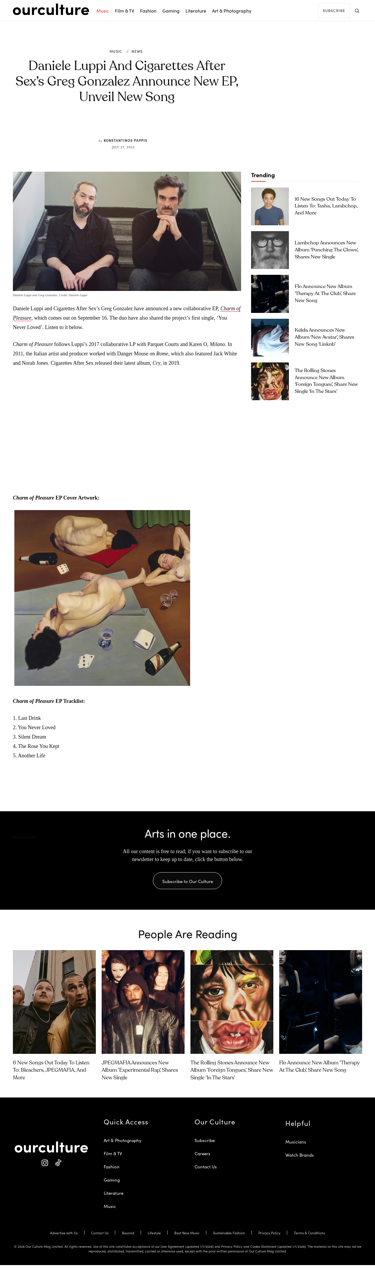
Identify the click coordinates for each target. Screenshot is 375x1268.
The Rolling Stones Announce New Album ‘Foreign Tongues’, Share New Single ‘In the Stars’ (231, 1073)
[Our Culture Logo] (51, 9)
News (137, 51)
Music (116, 51)
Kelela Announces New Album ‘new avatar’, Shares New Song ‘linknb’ (324, 337)
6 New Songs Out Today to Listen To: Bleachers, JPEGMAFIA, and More (51, 1073)
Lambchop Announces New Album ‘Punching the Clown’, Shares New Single (327, 250)
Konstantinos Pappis (125, 140)
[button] (356, 10)
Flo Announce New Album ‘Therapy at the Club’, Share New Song (325, 293)
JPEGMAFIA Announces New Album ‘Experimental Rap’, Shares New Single (140, 1073)
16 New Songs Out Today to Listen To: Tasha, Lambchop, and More (326, 206)
